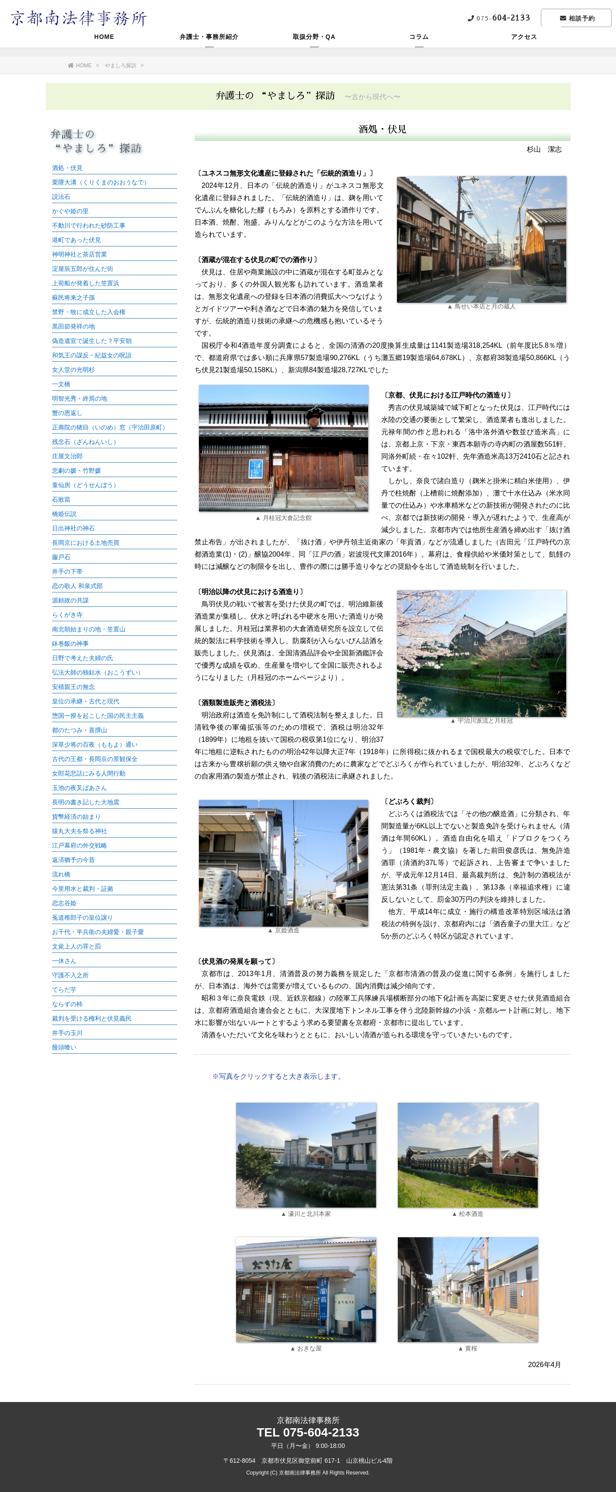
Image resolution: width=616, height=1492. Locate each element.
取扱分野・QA (314, 45)
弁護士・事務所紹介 (209, 45)
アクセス (524, 45)
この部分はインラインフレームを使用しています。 (111, 591)
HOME (104, 45)
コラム (419, 45)
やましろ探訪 (120, 65)
